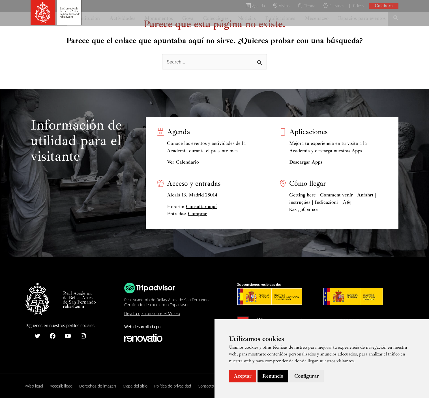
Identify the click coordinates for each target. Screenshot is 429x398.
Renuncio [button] (272, 376)
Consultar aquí (201, 206)
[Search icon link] (395, 18)
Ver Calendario (183, 162)
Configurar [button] (306, 376)
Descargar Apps (305, 162)
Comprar (197, 214)
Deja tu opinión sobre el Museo (152, 313)
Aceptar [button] (243, 376)
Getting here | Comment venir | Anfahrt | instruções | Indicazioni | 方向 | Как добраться (332, 202)
